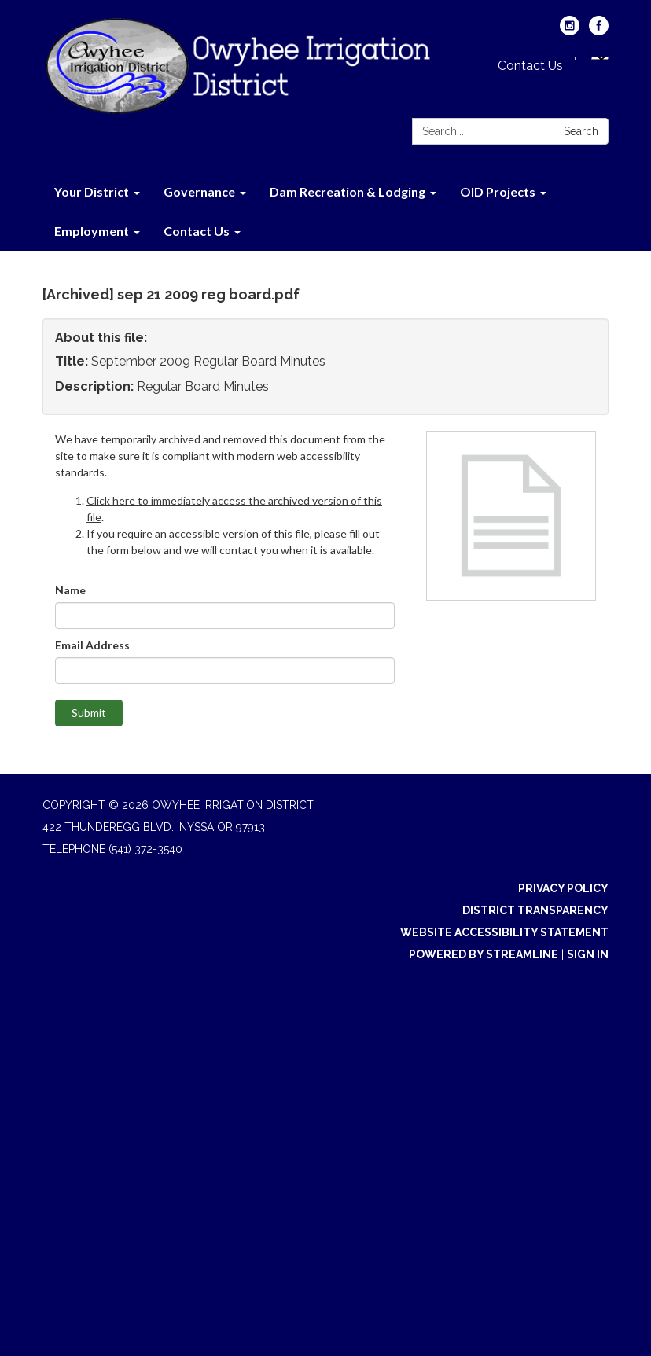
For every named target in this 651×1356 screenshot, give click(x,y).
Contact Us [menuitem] (197, 230)
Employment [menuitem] (91, 230)
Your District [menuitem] (91, 191)
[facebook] (599, 31)
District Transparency (535, 910)
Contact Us (530, 65)
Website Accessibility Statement (504, 932)
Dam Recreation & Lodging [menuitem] (347, 191)
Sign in (588, 954)
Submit (89, 712)
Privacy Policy (563, 888)
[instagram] (569, 31)
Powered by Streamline (483, 954)
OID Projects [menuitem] (497, 191)
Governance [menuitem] (199, 191)
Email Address (92, 645)
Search (581, 131)
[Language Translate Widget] (600, 58)
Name (70, 590)
